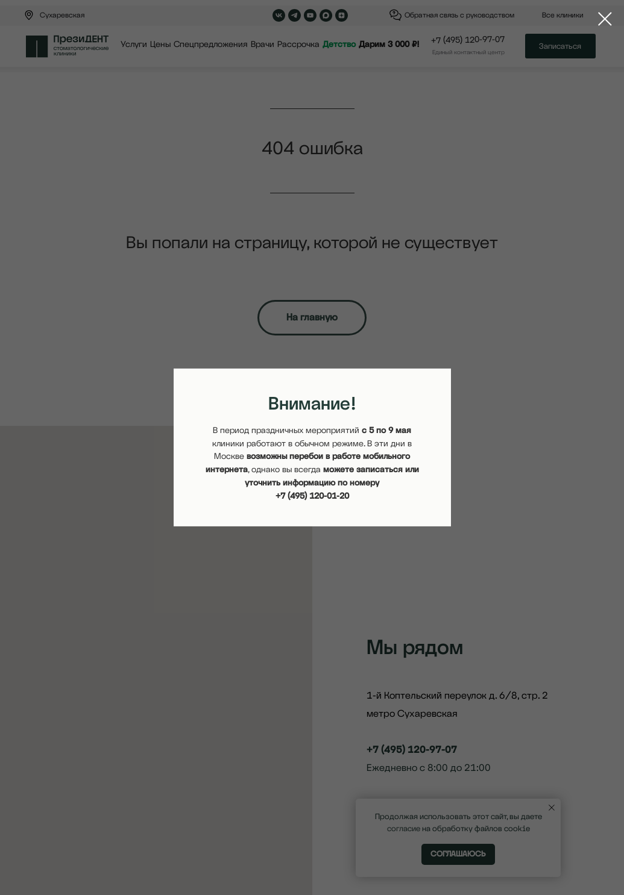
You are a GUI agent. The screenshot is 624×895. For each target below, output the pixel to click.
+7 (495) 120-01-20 (312, 495)
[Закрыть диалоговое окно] (605, 19)
